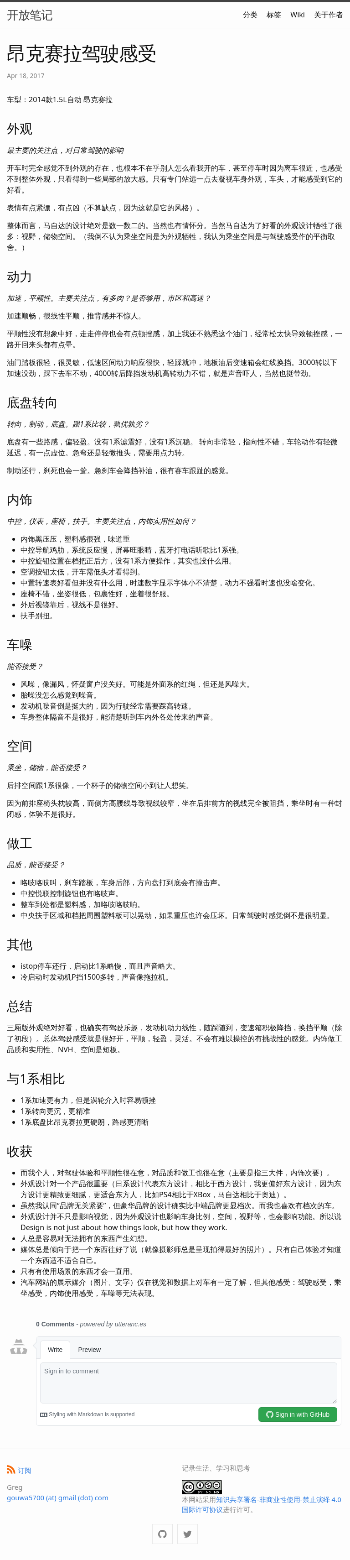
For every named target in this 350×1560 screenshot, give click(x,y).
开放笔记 (29, 14)
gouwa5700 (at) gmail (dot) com (57, 1497)
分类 (250, 15)
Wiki (297, 15)
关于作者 (328, 15)
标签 (274, 15)
